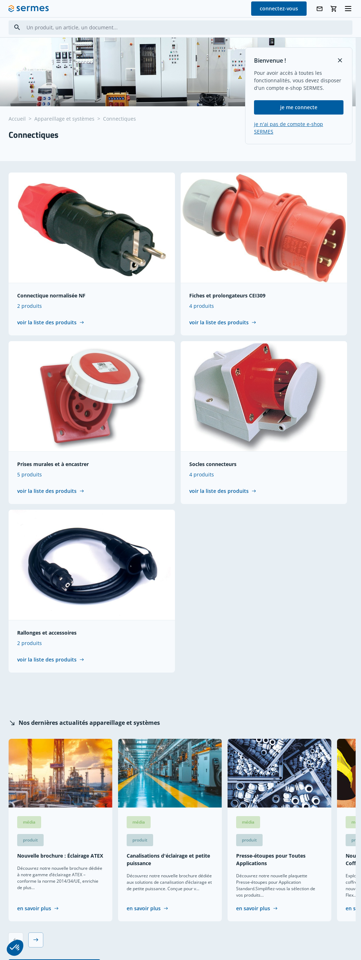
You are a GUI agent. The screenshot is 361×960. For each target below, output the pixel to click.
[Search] (17, 27)
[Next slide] (36, 940)
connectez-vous (279, 8)
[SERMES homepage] (29, 8)
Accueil (17, 118)
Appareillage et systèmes (64, 118)
